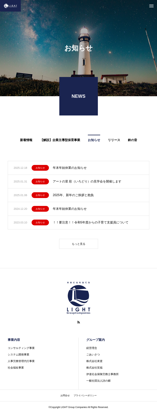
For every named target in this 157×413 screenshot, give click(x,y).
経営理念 (91, 347)
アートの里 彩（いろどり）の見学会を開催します (87, 181)
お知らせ (40, 167)
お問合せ (65, 395)
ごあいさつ (93, 354)
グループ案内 (95, 339)
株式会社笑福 (94, 367)
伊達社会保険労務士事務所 (102, 374)
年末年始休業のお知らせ (70, 167)
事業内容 (14, 339)
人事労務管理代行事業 (21, 361)
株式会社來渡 (94, 361)
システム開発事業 (18, 354)
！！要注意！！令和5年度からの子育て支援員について (90, 222)
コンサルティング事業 (21, 347)
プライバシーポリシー (85, 395)
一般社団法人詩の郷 (98, 380)
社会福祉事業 (16, 367)
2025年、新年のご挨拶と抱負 (73, 195)
